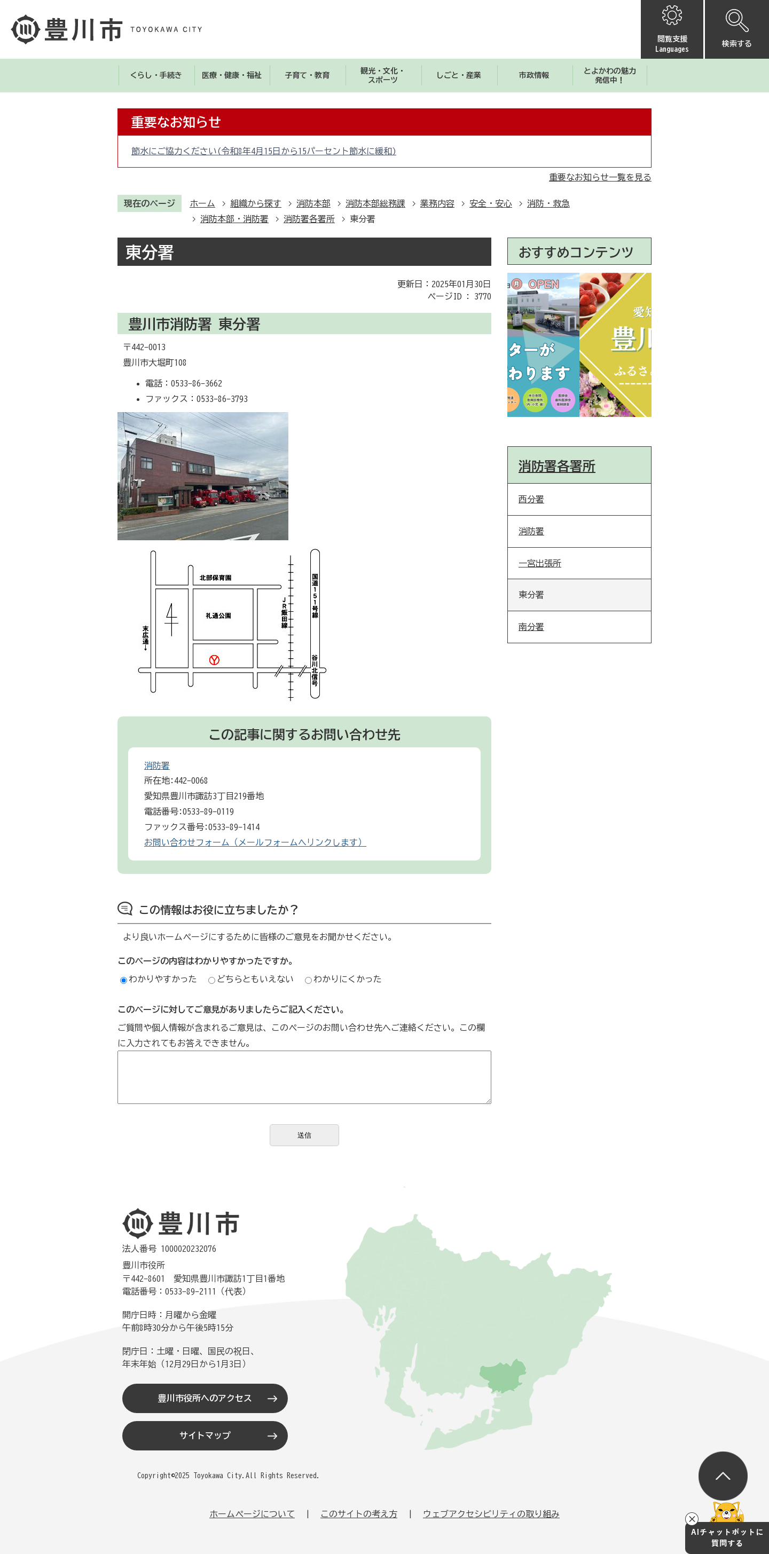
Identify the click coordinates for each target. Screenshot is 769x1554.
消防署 (157, 765)
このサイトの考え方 (358, 1514)
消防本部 (313, 203)
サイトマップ (205, 1435)
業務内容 (437, 203)
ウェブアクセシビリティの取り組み (491, 1514)
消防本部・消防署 (234, 219)
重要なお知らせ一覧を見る (600, 177)
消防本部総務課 (375, 203)
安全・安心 (490, 203)
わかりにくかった (343, 979)
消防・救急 (548, 203)
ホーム (202, 203)
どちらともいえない (251, 979)
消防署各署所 (309, 219)
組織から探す (255, 203)
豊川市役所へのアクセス (205, 1398)
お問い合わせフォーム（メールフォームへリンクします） (255, 842)
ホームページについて (252, 1514)
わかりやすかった (158, 979)
